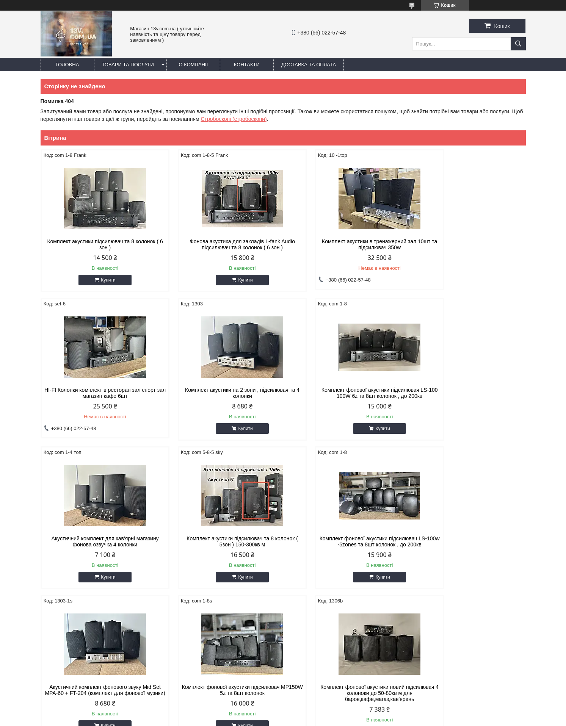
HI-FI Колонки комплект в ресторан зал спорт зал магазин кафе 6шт (468, 244)
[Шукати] (518, 43)
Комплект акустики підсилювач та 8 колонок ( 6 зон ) (98, 244)
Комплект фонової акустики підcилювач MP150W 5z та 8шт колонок (345, 541)
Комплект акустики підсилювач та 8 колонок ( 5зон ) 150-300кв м (468, 393)
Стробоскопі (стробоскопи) (234, 119)
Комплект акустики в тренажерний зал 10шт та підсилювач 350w (344, 244)
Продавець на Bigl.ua (282, 712)
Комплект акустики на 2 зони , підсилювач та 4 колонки (97, 393)
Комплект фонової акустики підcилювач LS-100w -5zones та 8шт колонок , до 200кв (98, 541)
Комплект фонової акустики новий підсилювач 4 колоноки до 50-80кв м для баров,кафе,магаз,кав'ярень (468, 544)
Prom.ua (318, 705)
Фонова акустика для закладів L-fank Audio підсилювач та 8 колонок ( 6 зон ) (221, 244)
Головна (67, 64)
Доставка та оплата (308, 64)
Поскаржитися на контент (266, 718)
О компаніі (193, 64)
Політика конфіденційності (325, 718)
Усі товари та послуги (492, 604)
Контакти (247, 64)
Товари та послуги (128, 64)
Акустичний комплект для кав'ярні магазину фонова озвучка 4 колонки (344, 393)
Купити (101, 280)
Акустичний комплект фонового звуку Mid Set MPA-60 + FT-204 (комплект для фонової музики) (222, 544)
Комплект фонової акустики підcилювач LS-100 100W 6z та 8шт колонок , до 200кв (221, 393)
